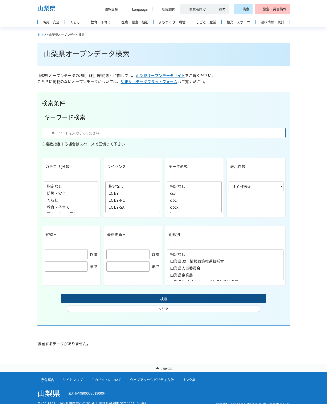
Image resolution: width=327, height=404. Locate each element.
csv (194, 193)
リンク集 (189, 372)
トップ (41, 34)
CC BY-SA (133, 207)
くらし (71, 200)
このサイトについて (106, 372)
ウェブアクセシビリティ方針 (152, 372)
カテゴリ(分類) (58, 166)
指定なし (71, 186)
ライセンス (116, 166)
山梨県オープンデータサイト (160, 75)
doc (194, 200)
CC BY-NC (133, 200)
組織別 (174, 234)
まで (71, 266)
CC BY (133, 193)
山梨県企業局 (225, 275)
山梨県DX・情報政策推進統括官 (225, 261)
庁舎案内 (47, 372)
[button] (110, 9)
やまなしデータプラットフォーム (149, 81)
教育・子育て (71, 207)
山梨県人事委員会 (225, 268)
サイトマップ (73, 372)
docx (194, 207)
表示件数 (237, 166)
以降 (71, 254)
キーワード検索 (64, 117)
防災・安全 (71, 193)
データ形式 (178, 166)
